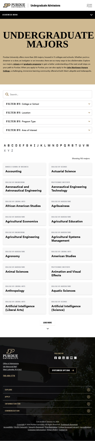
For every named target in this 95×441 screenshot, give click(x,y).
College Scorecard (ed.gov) (69, 427)
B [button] (9, 145)
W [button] (87, 145)
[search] (47, 94)
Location (18, 112)
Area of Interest (21, 130)
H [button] (31, 145)
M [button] (49, 145)
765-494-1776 (9, 375)
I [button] (34, 145)
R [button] (69, 145)
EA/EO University (21, 427)
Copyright (21, 424)
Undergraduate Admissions (45, 5)
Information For (47, 403)
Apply (47, 396)
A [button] (5, 145)
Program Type (21, 121)
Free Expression (51, 427)
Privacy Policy (52, 430)
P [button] (61, 145)
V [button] (83, 145)
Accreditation (85, 427)
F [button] (23, 145)
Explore (47, 389)
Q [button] (65, 145)
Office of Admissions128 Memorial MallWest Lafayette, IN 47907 (12, 366)
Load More (47, 322)
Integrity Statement (36, 427)
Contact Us (63, 430)
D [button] (16, 145)
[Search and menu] (89, 5)
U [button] (80, 145)
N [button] (53, 145)
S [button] (72, 145)
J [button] (37, 145)
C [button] (12, 145)
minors (16, 64)
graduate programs (32, 64)
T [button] (76, 145)
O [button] (57, 145)
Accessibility (8, 427)
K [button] (41, 145)
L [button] (45, 145)
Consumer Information (37, 430)
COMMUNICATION (47, 410)
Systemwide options (61, 370)
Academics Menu (10, 15)
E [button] (20, 145)
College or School (22, 103)
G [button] (27, 145)
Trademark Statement (69, 424)
